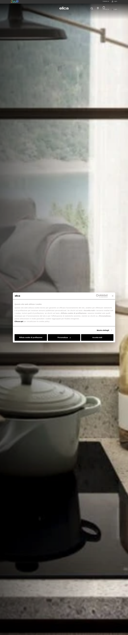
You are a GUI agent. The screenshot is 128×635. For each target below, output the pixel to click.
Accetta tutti (97, 337)
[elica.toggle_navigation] (12, 8)
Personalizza (64, 337)
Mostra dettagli (103, 330)
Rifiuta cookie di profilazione (30, 337)
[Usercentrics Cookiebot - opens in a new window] (98, 296)
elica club (14, 1)
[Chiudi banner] (112, 296)
